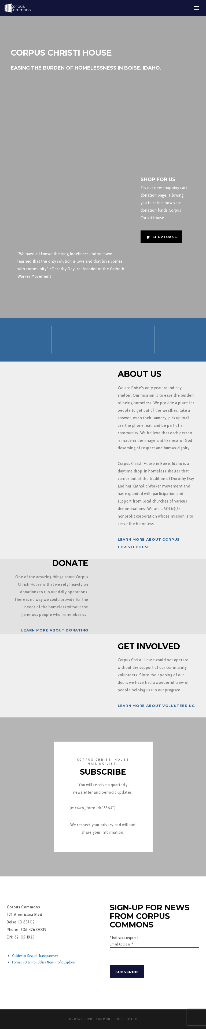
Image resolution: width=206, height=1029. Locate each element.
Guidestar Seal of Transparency (35, 955)
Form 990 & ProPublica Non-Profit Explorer (44, 962)
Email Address (121, 944)
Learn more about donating (54, 630)
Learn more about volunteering (156, 705)
